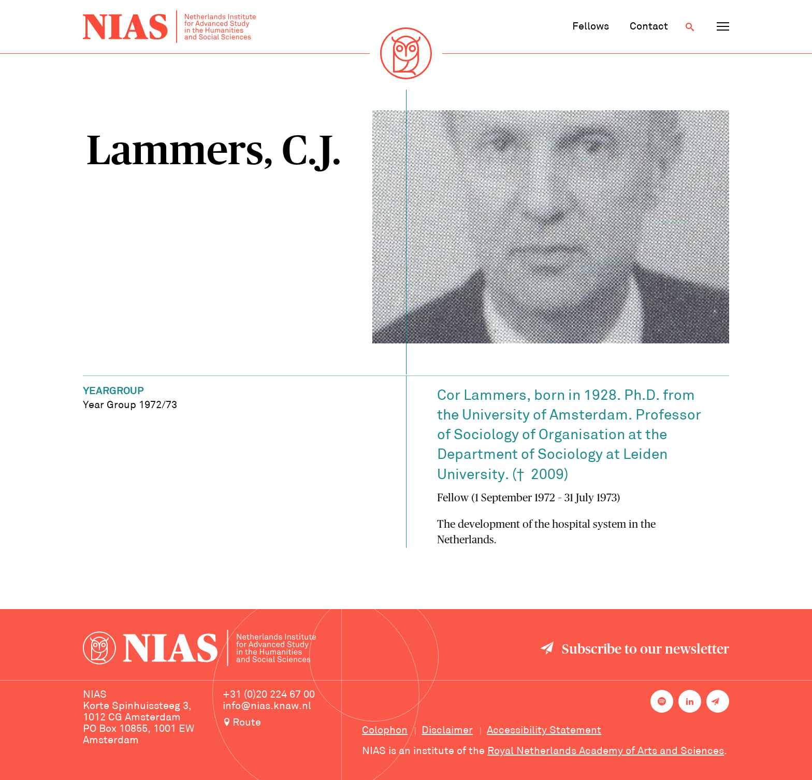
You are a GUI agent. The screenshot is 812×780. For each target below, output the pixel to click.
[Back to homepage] (169, 26)
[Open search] (689, 27)
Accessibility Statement (544, 731)
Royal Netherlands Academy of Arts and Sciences (605, 751)
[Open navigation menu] (723, 27)
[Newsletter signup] (717, 701)
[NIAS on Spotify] (661, 701)
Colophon (385, 731)
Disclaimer (447, 731)
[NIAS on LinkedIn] (689, 701)
